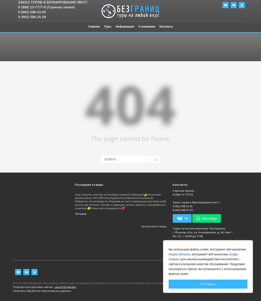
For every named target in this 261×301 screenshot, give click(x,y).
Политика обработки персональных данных (42, 291)
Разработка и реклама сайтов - (44, 287)
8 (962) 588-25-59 (32, 17)
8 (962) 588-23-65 (32, 12)
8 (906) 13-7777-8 (183, 194)
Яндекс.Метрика (179, 254)
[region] (208, 266)
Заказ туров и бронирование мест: (53, 2)
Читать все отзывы (154, 226)
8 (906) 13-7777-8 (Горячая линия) (46, 7)
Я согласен (208, 284)
